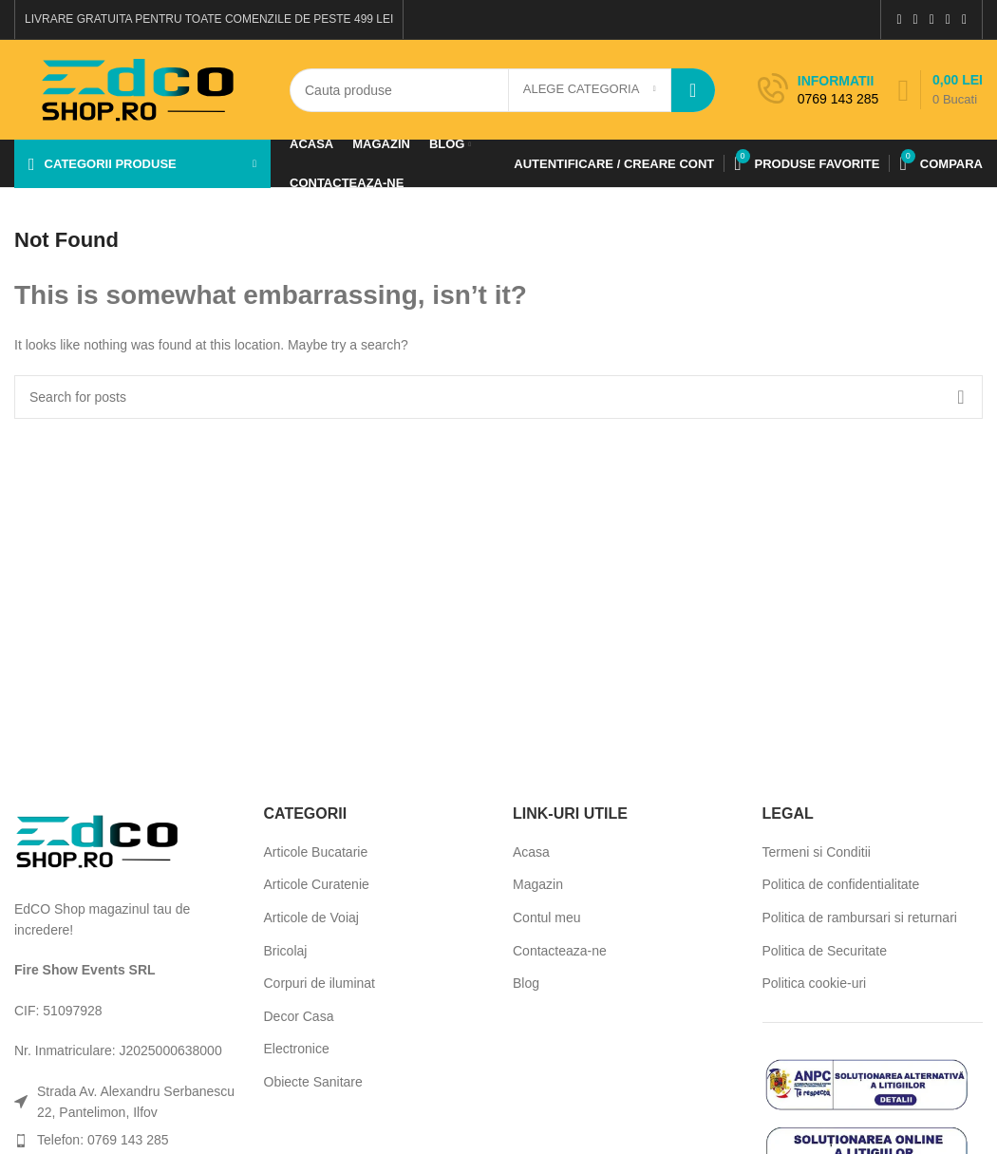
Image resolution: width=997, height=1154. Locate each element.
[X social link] (916, 19)
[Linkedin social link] (948, 19)
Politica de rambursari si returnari (859, 917)
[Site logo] (137, 88)
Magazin (538, 884)
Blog (526, 983)
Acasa (531, 852)
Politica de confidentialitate (841, 884)
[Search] (502, 90)
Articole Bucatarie (316, 852)
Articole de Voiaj (311, 917)
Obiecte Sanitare (313, 1081)
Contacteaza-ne (560, 950)
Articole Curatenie (316, 884)
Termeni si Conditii (816, 852)
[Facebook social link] (899, 19)
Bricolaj (286, 950)
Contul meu (547, 917)
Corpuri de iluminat (320, 983)
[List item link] (124, 1139)
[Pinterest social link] (932, 19)
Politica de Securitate (825, 950)
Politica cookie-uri (814, 983)
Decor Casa (299, 1016)
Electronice (296, 1048)
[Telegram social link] (964, 19)
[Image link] (96, 839)
